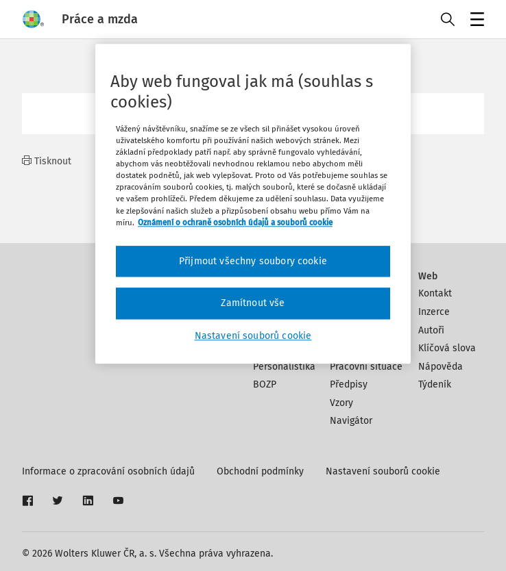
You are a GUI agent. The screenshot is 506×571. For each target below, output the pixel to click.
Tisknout (46, 161)
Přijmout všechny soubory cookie (253, 261)
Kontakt (435, 293)
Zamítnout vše (253, 303)
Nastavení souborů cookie (383, 471)
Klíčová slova (447, 348)
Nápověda (440, 366)
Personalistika (284, 366)
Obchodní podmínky (260, 471)
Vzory (341, 403)
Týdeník (434, 384)
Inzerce (434, 312)
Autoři (431, 330)
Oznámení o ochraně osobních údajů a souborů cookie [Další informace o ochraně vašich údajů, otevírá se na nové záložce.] (235, 222)
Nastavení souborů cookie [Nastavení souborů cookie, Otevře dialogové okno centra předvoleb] (253, 336)
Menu (475, 20)
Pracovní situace (366, 366)
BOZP (264, 384)
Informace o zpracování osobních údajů (108, 471)
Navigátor (351, 421)
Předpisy (349, 384)
